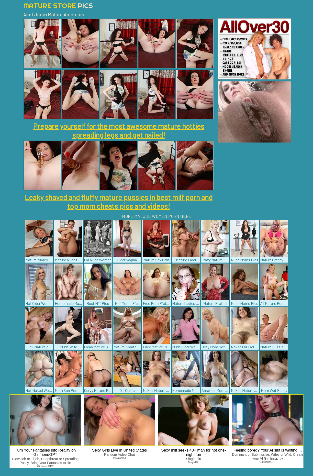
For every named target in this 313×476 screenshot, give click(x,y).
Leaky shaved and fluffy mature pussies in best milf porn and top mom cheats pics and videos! (118, 201)
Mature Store (58, 5)
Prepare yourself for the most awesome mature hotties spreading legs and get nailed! (118, 130)
